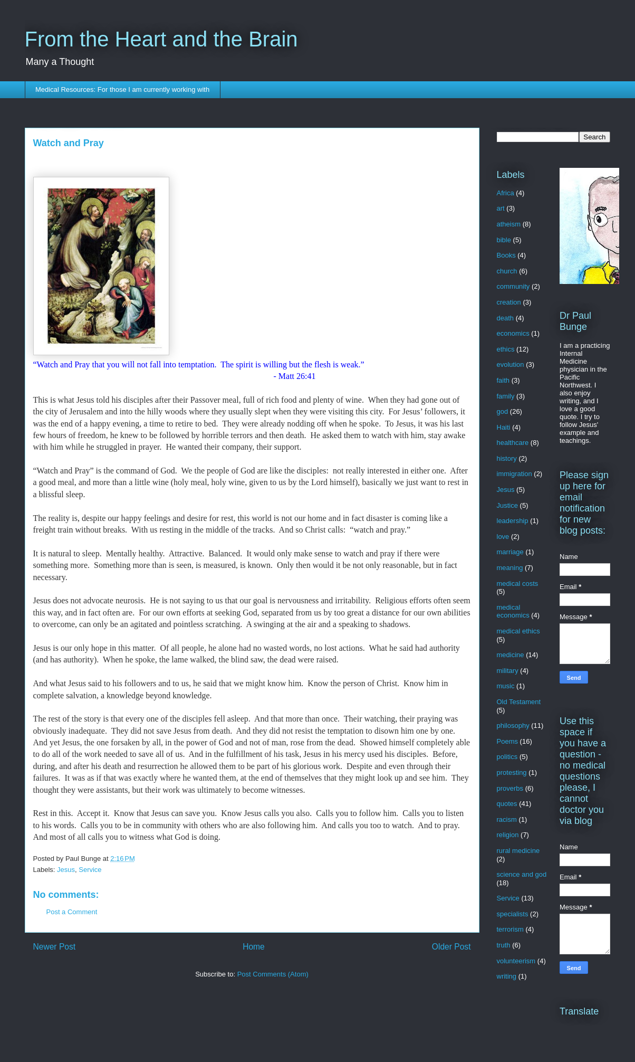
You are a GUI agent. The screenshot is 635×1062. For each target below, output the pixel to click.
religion (508, 835)
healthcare (513, 443)
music (506, 686)
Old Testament (519, 702)
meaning (510, 568)
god (502, 411)
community (513, 286)
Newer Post (54, 946)
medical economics (513, 611)
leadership (512, 521)
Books (506, 255)
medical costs (517, 583)
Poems (507, 741)
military (507, 671)
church (507, 271)
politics (507, 757)
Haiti (504, 427)
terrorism (510, 929)
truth (504, 945)
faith (503, 380)
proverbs (510, 788)
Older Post (451, 946)
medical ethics (518, 631)
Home (254, 946)
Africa (505, 193)
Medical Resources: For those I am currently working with (122, 89)
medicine (510, 655)
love (503, 537)
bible (504, 240)
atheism (509, 224)
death (505, 318)
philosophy (513, 725)
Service (90, 870)
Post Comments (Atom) (273, 974)
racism (507, 819)
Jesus (66, 870)
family (506, 396)
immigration (514, 474)
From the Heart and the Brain (161, 39)
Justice (507, 505)
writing (507, 976)
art (501, 208)
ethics (506, 349)
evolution (510, 364)
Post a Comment (72, 912)
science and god (522, 874)
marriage (510, 552)
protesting (512, 772)
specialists (512, 914)
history (507, 458)
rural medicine (518, 851)
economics (513, 333)
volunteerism (516, 961)
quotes (507, 804)
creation (509, 302)
